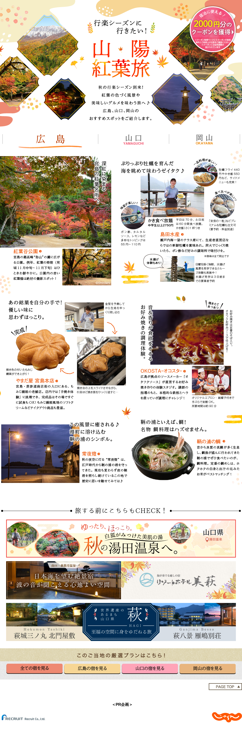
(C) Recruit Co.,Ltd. (27, 717)
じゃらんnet (227, 717)
